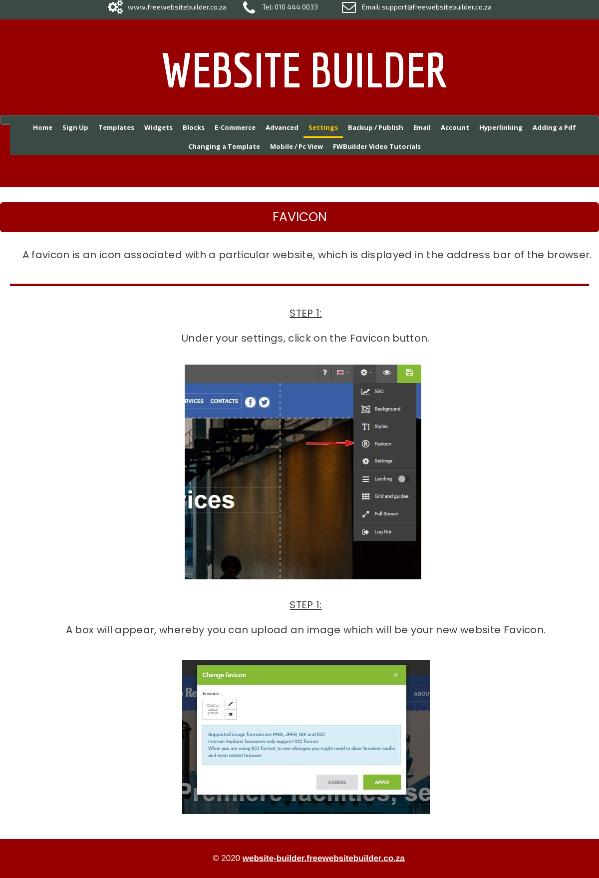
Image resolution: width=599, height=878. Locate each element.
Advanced (282, 127)
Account (455, 127)
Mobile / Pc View (296, 146)
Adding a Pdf (554, 127)
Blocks (194, 127)
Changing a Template (224, 146)
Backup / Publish (375, 127)
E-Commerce (235, 127)
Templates (116, 127)
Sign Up (75, 127)
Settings (323, 127)
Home (42, 127)
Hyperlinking (501, 127)
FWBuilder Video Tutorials (377, 146)
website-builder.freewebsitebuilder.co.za (324, 858)
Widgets (158, 127)
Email (422, 127)
